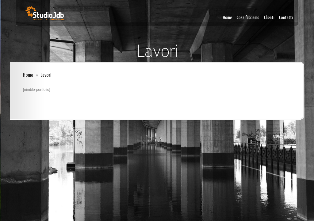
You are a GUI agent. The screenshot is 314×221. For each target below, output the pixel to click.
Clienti (269, 17)
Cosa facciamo (248, 17)
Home (227, 17)
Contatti (286, 17)
